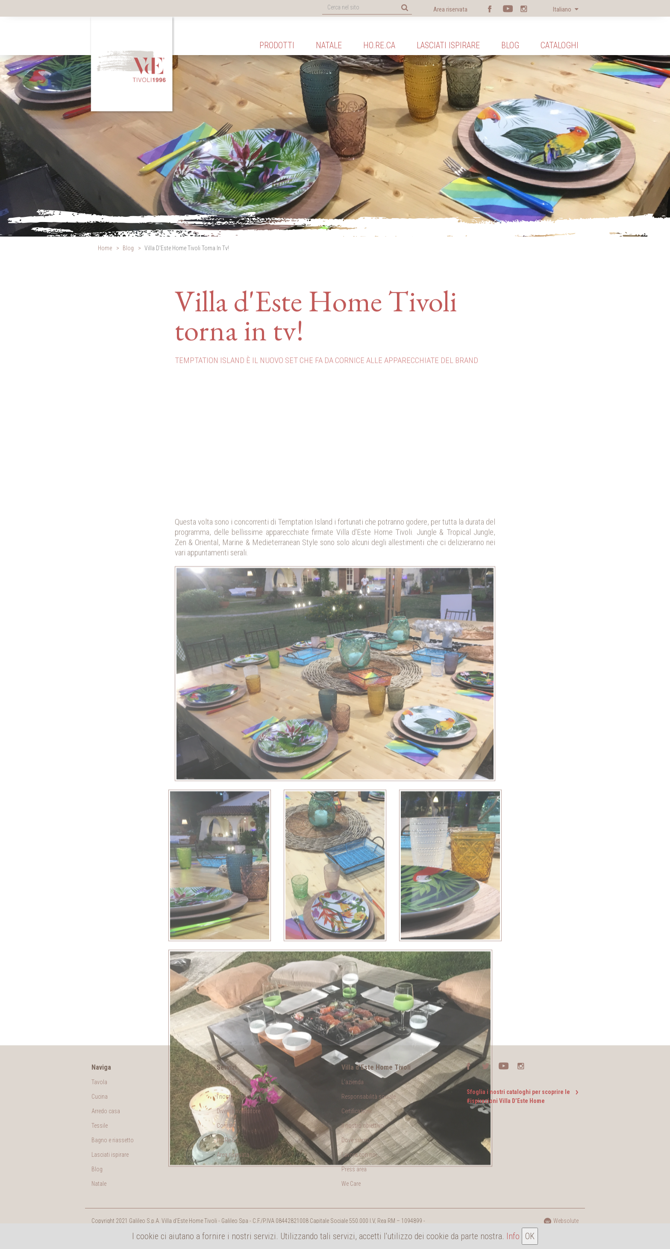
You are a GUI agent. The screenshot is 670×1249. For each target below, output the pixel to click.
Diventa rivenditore (238, 1111)
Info (513, 1236)
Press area (354, 1169)
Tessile (99, 1125)
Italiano (563, 9)
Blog (510, 45)
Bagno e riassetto (112, 1140)
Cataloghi (560, 45)
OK (530, 1236)
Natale (329, 45)
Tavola (99, 1082)
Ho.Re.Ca (379, 45)
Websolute (561, 1220)
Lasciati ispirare (448, 45)
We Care (351, 1183)
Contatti (226, 1125)
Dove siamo (355, 1140)
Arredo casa (105, 1111)
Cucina (99, 1096)
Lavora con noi (359, 1154)
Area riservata (450, 9)
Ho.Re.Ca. (228, 1140)
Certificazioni (356, 1111)
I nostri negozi (233, 1096)
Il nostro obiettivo (362, 1125)
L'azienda (352, 1082)
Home (105, 248)
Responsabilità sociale (368, 1096)
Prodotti (276, 45)
